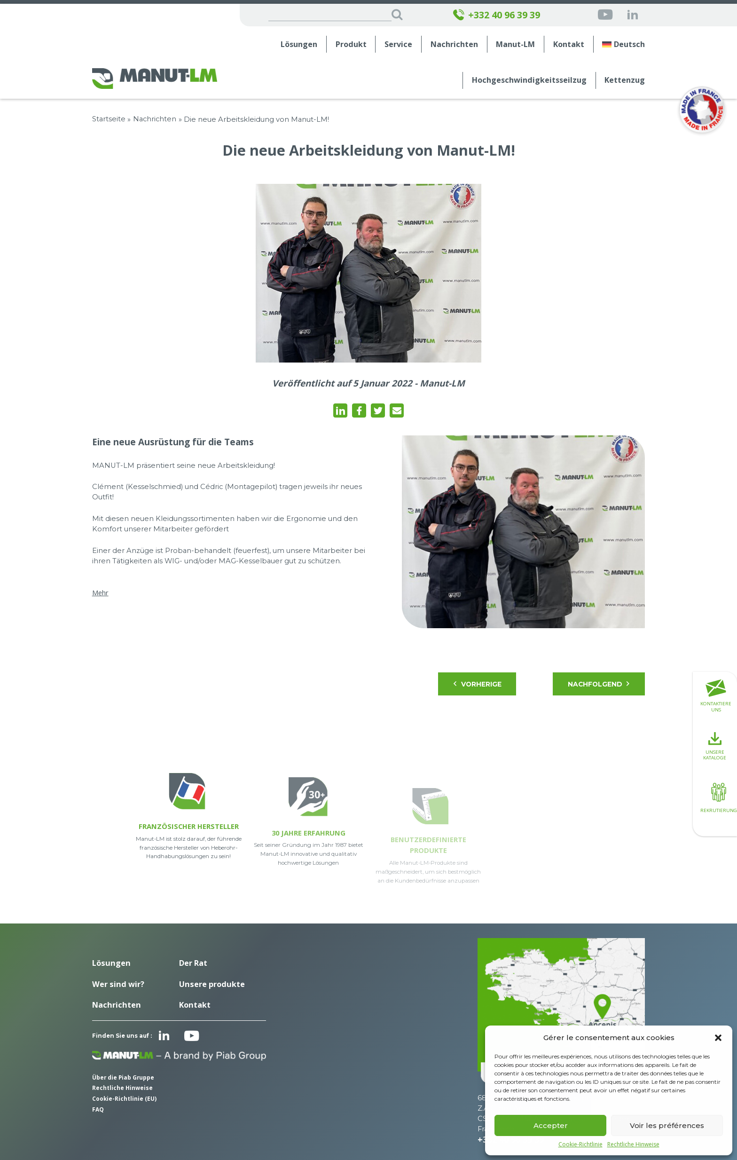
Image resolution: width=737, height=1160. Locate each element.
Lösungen (299, 44)
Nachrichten (454, 44)
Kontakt (568, 44)
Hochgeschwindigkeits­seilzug (529, 80)
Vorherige (477, 684)
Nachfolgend (599, 684)
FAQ (98, 1109)
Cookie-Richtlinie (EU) (124, 1098)
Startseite (108, 119)
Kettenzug (624, 80)
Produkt (351, 44)
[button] (718, 1037)
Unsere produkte (212, 984)
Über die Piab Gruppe (123, 1077)
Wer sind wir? (118, 984)
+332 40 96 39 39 (496, 15)
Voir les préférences (667, 1125)
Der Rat (193, 963)
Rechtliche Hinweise (633, 1144)
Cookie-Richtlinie (580, 1144)
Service (398, 44)
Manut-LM (515, 44)
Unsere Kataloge (714, 746)
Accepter (550, 1125)
